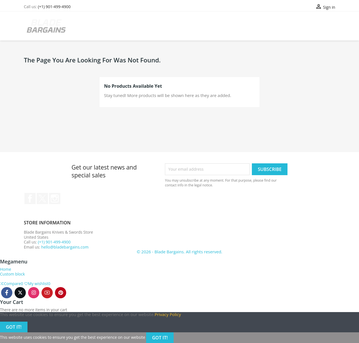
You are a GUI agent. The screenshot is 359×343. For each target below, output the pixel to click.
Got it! (14, 327)
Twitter (42, 198)
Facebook (30, 198)
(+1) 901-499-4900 (54, 6)
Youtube (47, 292)
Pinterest (60, 292)
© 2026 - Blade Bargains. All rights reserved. (179, 251)
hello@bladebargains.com (65, 247)
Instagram (54, 198)
